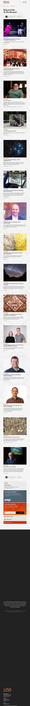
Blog (8, 5)
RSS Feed (21, 512)
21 (19, 17)
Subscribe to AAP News (10, 492)
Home (4, 5)
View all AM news (9, 522)
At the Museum (5, 37)
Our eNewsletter (10, 512)
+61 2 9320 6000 (6, 703)
